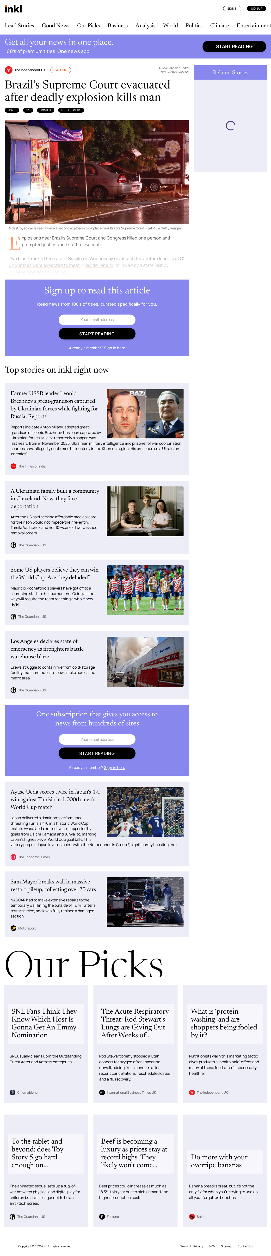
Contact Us (245, 1246)
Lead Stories (19, 26)
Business (118, 26)
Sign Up (256, 8)
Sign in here (114, 348)
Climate (219, 26)
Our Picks (88, 26)
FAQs (212, 1246)
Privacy (198, 1246)
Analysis (145, 26)
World (170, 26)
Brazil (12, 110)
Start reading (234, 46)
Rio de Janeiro (71, 110)
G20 (28, 110)
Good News (55, 26)
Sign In (232, 8)
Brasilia (45, 110)
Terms (184, 1246)
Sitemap (226, 1246)
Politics (194, 26)
